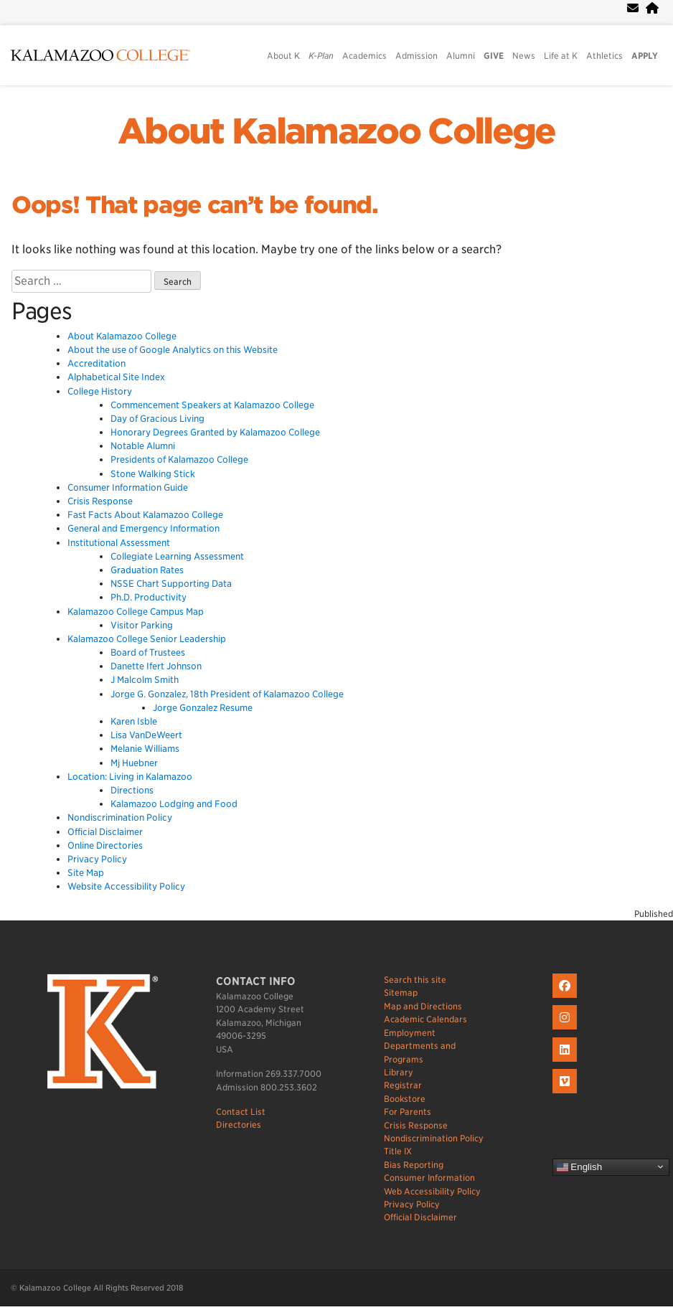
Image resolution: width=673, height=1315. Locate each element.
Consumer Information (429, 1177)
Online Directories (105, 845)
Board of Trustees (147, 652)
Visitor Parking (141, 625)
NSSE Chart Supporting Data (171, 583)
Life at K (561, 55)
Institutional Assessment (118, 542)
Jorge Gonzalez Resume (203, 707)
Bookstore (404, 1098)
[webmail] (633, 8)
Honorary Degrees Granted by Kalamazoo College (215, 432)
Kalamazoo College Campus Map (135, 611)
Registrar (403, 1085)
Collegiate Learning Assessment (177, 556)
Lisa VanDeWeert (146, 735)
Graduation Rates (147, 570)
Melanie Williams (144, 748)
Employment (410, 1032)
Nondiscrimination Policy (119, 817)
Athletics (604, 55)
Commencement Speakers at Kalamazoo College (212, 405)
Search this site (415, 979)
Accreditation (96, 363)
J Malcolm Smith (144, 679)
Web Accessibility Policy (432, 1191)
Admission (416, 55)
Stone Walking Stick (152, 473)
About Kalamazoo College (336, 131)
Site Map (85, 872)
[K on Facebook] (566, 998)
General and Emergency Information (143, 528)
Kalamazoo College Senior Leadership (146, 638)
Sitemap (401, 992)
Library (398, 1072)
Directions (132, 790)
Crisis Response (100, 501)
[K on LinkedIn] (566, 1062)
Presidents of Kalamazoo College (179, 459)
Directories (238, 1124)
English (579, 1166)
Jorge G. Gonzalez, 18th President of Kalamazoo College (227, 694)
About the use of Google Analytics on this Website (172, 349)
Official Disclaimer (105, 831)
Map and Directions (423, 1006)
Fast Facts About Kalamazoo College (145, 514)
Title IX (398, 1151)
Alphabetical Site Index (116, 377)
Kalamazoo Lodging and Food (173, 803)
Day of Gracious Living (157, 418)
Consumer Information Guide (127, 487)
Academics (364, 55)
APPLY (644, 55)
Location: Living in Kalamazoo (129, 776)
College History (99, 391)
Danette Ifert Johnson (156, 666)
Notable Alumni (142, 445)
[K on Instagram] (566, 1029)
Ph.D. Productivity (148, 597)
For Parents (407, 1111)
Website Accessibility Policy (126, 886)
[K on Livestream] (566, 1093)
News (523, 55)
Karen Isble (133, 721)
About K (283, 55)
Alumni (460, 55)
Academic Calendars (425, 1019)
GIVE (494, 55)
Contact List (240, 1111)
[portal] (652, 8)
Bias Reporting (413, 1164)
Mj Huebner (134, 763)
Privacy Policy (97, 859)
